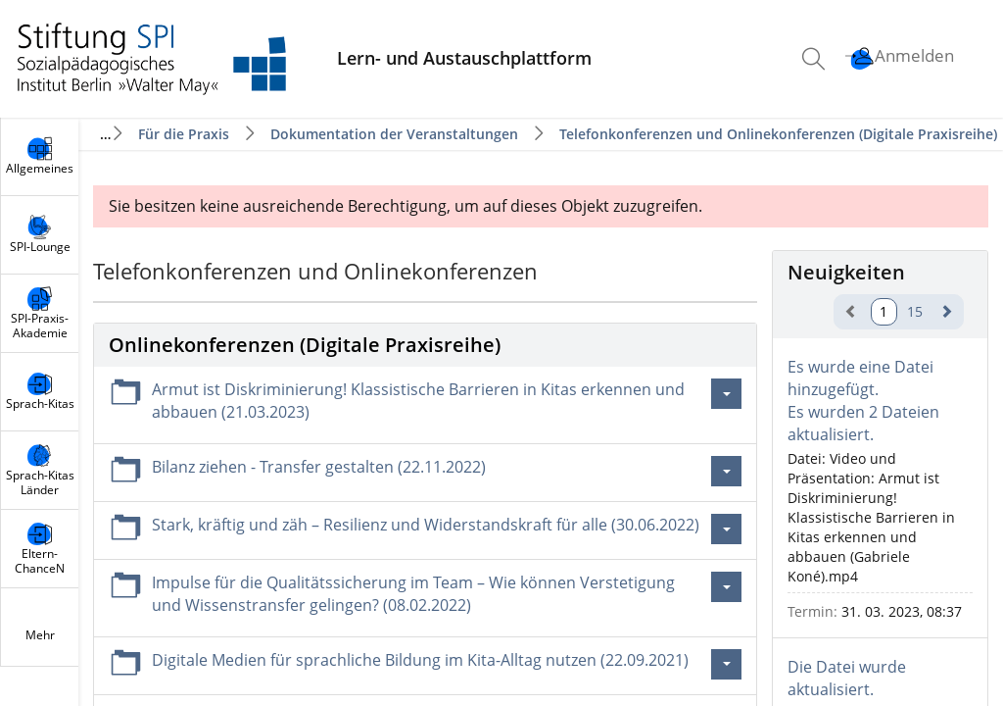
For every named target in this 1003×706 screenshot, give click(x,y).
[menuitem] (816, 58)
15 (915, 311)
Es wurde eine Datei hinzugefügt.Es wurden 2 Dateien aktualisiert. (863, 400)
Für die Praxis (183, 134)
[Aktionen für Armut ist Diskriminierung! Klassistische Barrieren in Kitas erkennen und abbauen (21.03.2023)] (726, 393)
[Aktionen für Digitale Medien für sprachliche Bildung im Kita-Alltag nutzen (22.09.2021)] (726, 664)
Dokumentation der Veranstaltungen (394, 134)
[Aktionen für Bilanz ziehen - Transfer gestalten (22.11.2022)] (726, 471)
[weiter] (946, 311)
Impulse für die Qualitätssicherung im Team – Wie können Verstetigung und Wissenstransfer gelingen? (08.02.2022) (413, 594)
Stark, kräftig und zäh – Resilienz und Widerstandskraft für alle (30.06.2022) (425, 524)
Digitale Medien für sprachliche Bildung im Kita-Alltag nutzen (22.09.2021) (420, 660)
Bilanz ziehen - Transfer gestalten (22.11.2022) (319, 467)
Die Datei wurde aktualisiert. (847, 678)
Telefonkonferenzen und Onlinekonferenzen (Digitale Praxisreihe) (778, 134)
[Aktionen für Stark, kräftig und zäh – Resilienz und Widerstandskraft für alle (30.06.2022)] (726, 529)
